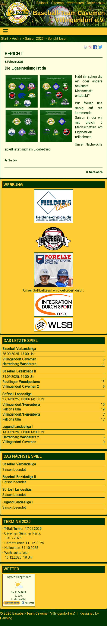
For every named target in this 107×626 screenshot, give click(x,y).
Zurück (12, 160)
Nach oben (96, 172)
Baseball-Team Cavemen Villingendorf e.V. (43, 613)
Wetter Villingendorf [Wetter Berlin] (19, 577)
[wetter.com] (11, 603)
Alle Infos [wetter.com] (28, 602)
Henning (6, 618)
